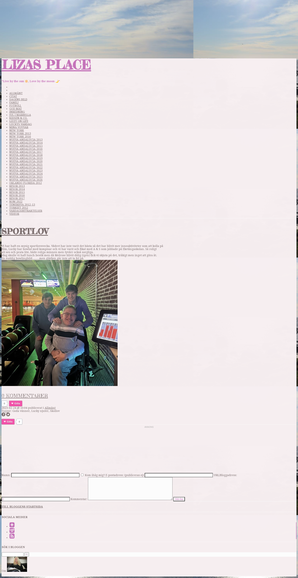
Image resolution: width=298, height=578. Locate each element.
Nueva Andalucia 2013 (26, 139)
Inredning (17, 111)
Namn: (6, 475)
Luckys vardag (20, 124)
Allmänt (16, 93)
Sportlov (25, 231)
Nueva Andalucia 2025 (26, 176)
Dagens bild (18, 99)
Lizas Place (46, 65)
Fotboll (15, 105)
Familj (14, 102)
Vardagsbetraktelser (25, 210)
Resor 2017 (17, 198)
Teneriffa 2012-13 (22, 204)
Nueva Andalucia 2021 (26, 164)
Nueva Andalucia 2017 (26, 152)
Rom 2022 (15, 201)
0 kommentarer (25, 396)
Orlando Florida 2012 (25, 182)
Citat (13, 96)
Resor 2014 (17, 189)
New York (16, 130)
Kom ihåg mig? (95, 475)
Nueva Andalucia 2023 (26, 170)
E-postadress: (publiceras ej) (125, 475)
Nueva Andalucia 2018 (26, 155)
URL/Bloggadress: (225, 475)
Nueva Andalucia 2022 (26, 167)
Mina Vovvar (18, 127)
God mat (15, 108)
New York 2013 (20, 133)
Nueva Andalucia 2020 (26, 161)
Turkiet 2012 (18, 207)
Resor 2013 (17, 186)
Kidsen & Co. (18, 118)
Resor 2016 (17, 195)
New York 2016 (20, 136)
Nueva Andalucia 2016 (26, 148)
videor (14, 213)
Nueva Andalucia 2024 (26, 173)
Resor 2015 (17, 192)
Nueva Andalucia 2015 (26, 145)
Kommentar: (79, 499)
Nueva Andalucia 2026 (26, 179)
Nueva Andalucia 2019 (26, 158)
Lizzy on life (18, 121)
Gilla (17, 403)
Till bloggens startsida (22, 506)
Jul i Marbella (20, 114)
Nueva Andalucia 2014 (26, 142)
